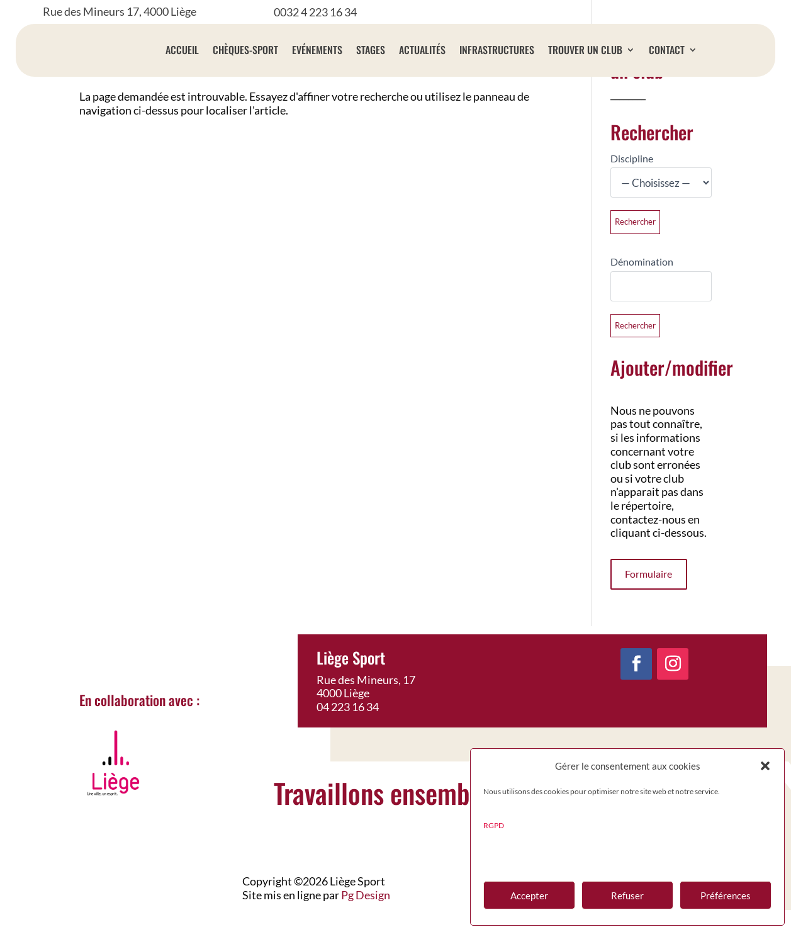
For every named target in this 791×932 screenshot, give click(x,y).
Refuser (627, 895)
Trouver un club (585, 49)
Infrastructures (496, 49)
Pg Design (365, 917)
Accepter (529, 895)
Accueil (182, 49)
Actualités (422, 49)
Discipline (631, 180)
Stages (370, 49)
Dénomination (641, 283)
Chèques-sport (245, 49)
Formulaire (648, 596)
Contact (667, 49)
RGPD (493, 825)
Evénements (317, 49)
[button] (765, 766)
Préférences (725, 895)
